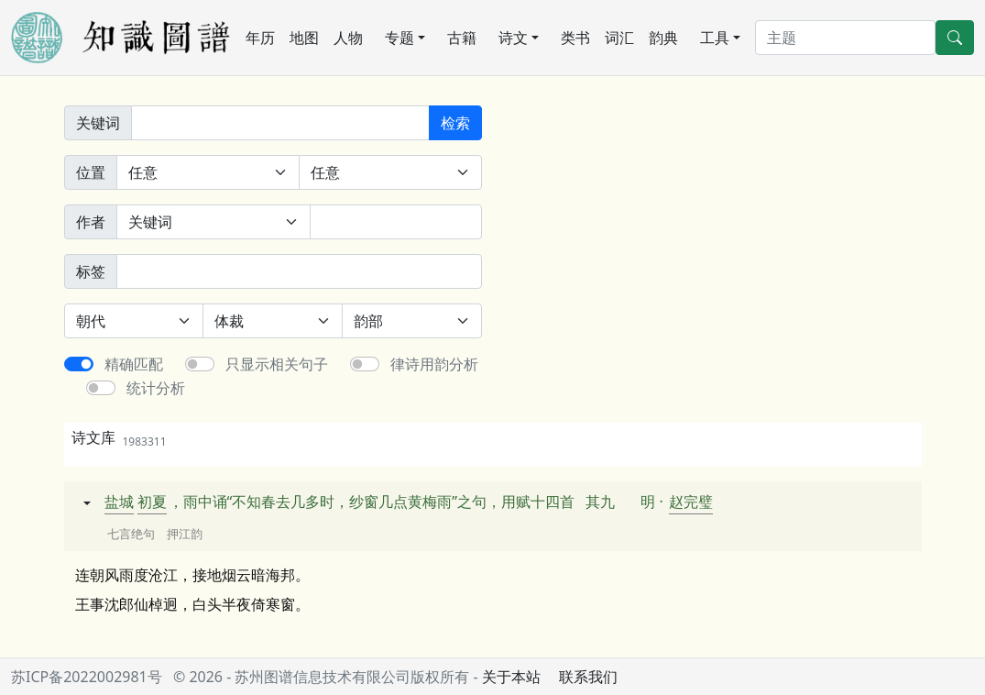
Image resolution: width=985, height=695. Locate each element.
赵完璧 (691, 501)
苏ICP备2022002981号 (86, 677)
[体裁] (272, 320)
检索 (455, 123)
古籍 (461, 38)
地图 (304, 38)
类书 (575, 38)
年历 (260, 38)
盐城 (119, 501)
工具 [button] (714, 38)
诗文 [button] (513, 38)
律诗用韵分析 (434, 364)
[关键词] (280, 122)
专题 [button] (399, 38)
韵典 (663, 38)
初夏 (152, 501)
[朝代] (134, 320)
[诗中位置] (208, 172)
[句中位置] (390, 172)
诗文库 (119, 437)
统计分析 (155, 388)
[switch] (78, 364)
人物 (348, 38)
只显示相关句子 (276, 364)
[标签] (299, 271)
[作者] (396, 221)
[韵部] (412, 320)
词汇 (619, 38)
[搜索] (845, 37)
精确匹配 (133, 364)
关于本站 (511, 677)
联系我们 (588, 677)
